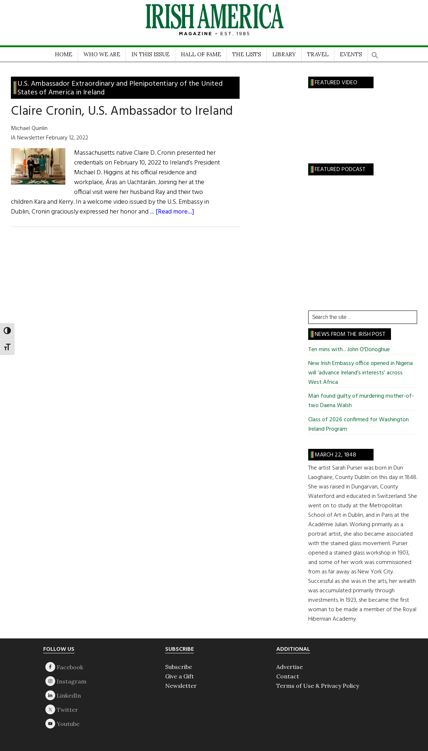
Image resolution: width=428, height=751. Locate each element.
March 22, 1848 (335, 455)
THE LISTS (246, 54)
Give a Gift (179, 676)
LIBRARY (284, 54)
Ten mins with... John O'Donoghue (349, 349)
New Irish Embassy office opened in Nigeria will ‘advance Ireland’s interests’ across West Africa (360, 373)
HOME (63, 54)
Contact (287, 676)
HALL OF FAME (201, 54)
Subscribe (178, 666)
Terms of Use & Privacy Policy (317, 685)
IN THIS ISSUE (150, 54)
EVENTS (351, 54)
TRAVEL (318, 54)
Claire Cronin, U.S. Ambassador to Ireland (122, 111)
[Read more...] (175, 212)
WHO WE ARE (101, 54)
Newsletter (181, 685)
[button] (375, 53)
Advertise (289, 666)
